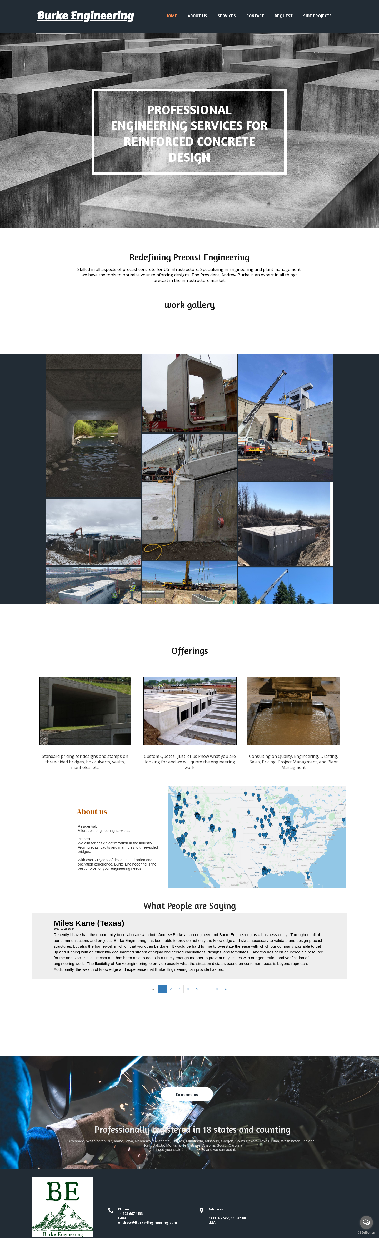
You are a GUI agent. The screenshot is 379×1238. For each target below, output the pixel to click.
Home (171, 15)
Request (284, 15)
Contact (255, 15)
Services (227, 15)
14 (216, 989)
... (205, 989)
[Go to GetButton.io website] (366, 1232)
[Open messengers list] (366, 1222)
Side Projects (317, 15)
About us (197, 15)
